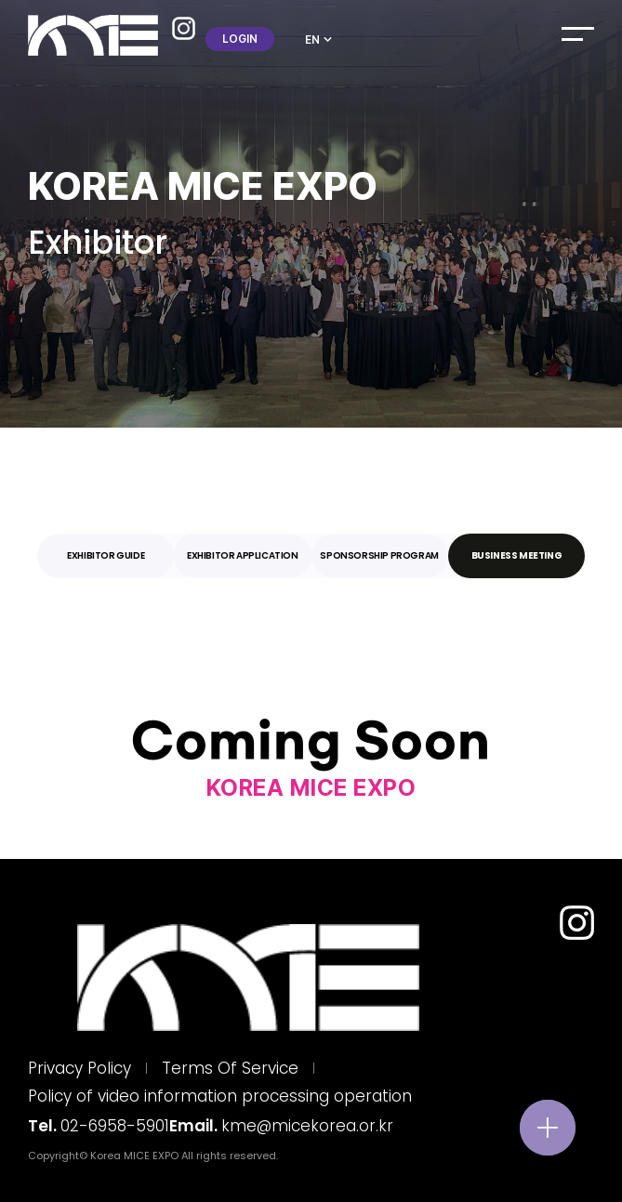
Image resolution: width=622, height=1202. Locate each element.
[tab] (105, 556)
